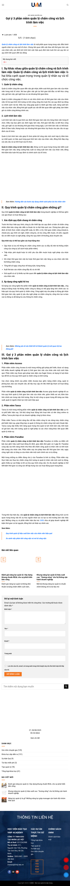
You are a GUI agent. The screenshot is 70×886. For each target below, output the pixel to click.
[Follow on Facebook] (9, 872)
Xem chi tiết (35, 738)
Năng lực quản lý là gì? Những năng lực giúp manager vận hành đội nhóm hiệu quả (36, 799)
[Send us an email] (13, 872)
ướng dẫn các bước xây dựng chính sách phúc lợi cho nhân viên (40, 202)
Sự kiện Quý (6, 759)
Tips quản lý (6, 767)
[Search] (67, 5)
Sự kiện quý (35, 849)
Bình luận (8, 609)
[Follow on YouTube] (17, 872)
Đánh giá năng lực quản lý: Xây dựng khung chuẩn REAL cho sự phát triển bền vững (36, 785)
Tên (6, 629)
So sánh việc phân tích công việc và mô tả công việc (26, 538)
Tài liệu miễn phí (8, 763)
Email (6, 641)
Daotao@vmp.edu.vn (16, 865)
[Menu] (3, 5)
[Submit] (66, 686)
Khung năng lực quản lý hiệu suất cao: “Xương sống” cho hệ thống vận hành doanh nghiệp (37, 792)
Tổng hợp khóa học (9, 771)
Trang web (8, 653)
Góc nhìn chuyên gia (35, 15)
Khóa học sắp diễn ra (10, 754)
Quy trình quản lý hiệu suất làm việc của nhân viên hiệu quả (29, 533)
